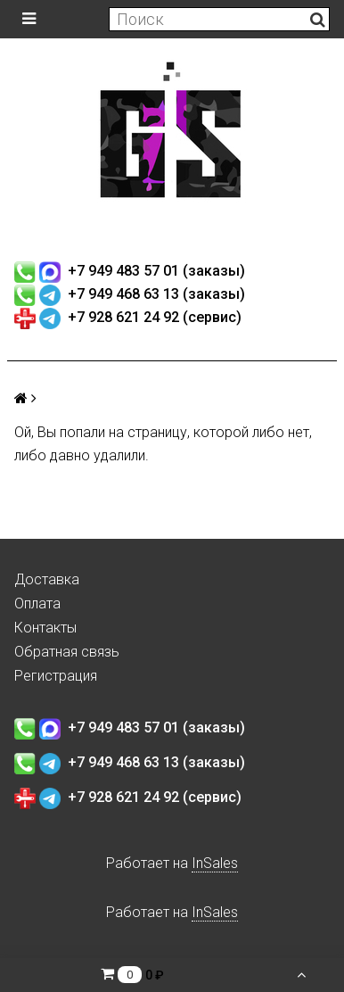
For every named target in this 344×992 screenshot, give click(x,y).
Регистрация (55, 675)
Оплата (37, 603)
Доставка (46, 579)
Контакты (45, 627)
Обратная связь (66, 651)
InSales (215, 863)
